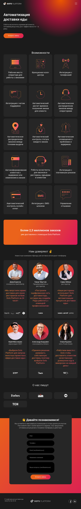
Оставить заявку (13, 36)
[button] (76, 3)
